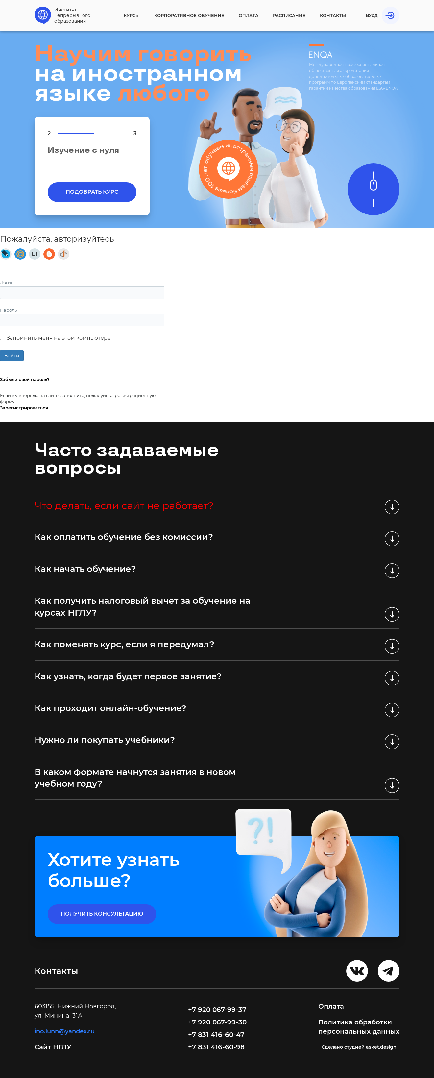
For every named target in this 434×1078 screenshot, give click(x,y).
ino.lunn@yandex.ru (65, 1031)
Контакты (333, 15)
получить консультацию (102, 914)
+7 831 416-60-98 (216, 1047)
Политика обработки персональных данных (358, 1026)
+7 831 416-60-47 (216, 1035)
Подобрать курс (92, 192)
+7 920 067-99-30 (217, 1022)
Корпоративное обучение (189, 15)
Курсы (132, 15)
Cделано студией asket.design (359, 1047)
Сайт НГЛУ (54, 1047)
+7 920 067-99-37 (217, 1010)
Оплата (248, 15)
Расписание (289, 15)
